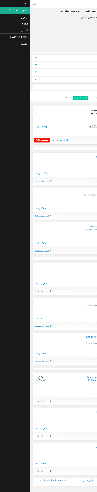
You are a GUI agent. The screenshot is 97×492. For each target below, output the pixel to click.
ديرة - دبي (86, 125)
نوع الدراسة (88, 72)
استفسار (70, 121)
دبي (88, 168)
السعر (90, 65)
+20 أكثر (63, 125)
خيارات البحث (89, 98)
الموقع (90, 58)
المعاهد (38, 98)
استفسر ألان (13, 140)
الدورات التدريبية (50, 98)
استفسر (79, 130)
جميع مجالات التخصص (48, 79)
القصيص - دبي (75, 125)
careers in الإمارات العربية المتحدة (21, 480)
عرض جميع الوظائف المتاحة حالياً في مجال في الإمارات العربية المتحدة (72, 482)
